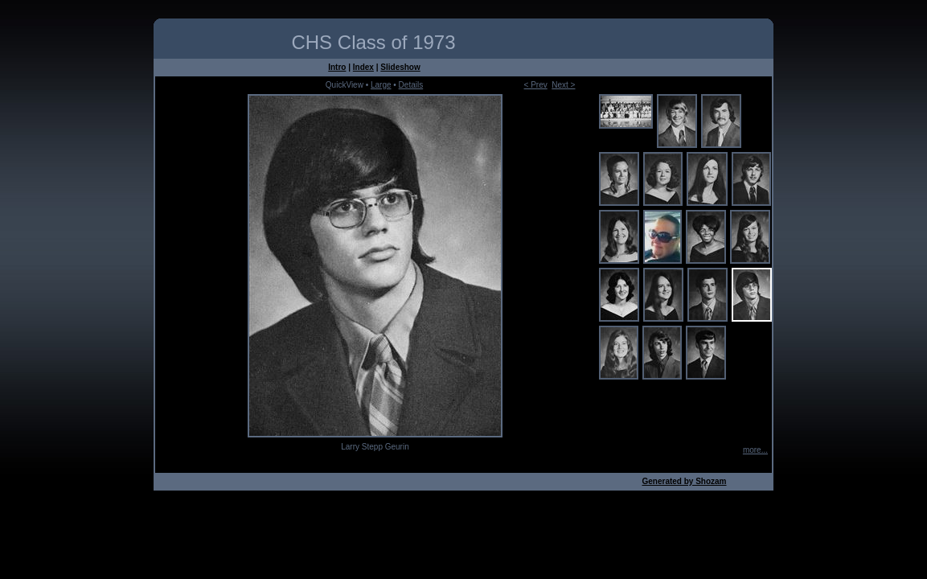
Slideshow (400, 67)
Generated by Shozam (684, 481)
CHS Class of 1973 (373, 42)
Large (381, 84)
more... (755, 450)
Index (363, 67)
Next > (563, 84)
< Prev (536, 84)
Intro (337, 67)
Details (411, 84)
